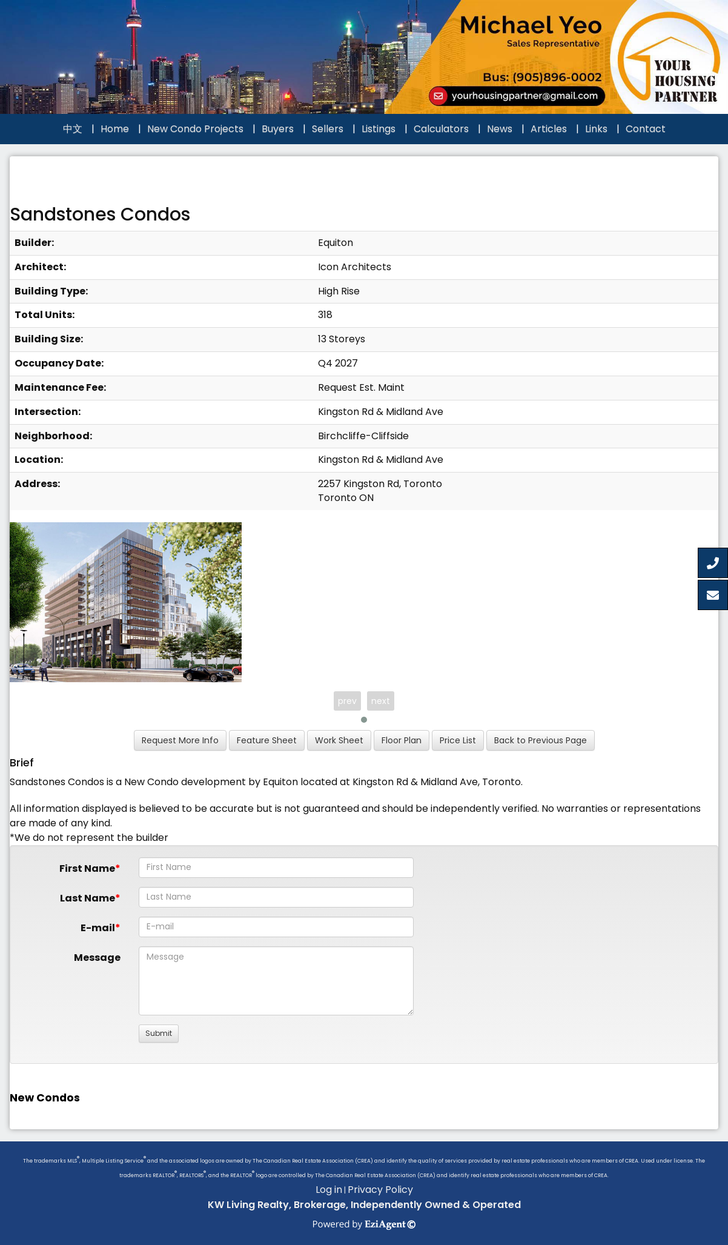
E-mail (98, 928)
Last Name (87, 898)
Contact (646, 129)
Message (97, 957)
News (499, 129)
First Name (87, 868)
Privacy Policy (380, 1190)
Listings (378, 129)
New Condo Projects (195, 129)
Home (115, 129)
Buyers (278, 129)
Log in (329, 1190)
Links (596, 129)
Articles (549, 129)
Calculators (441, 129)
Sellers (327, 129)
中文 (72, 129)
